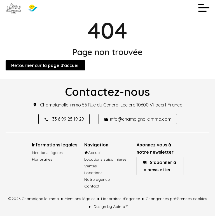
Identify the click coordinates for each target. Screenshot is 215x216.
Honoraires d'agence (120, 198)
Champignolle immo (60, 105)
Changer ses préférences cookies (176, 198)
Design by (110, 206)
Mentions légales (80, 198)
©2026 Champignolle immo (33, 198)
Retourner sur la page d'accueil (45, 65)
